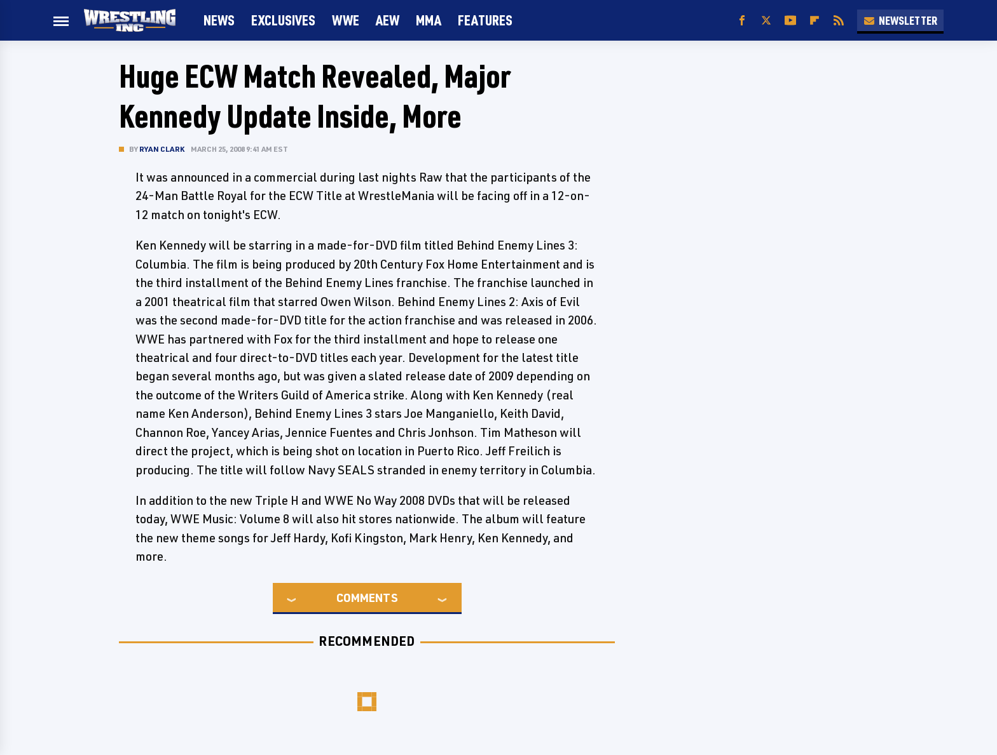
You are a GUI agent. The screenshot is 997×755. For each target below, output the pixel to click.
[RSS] (838, 20)
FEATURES (485, 20)
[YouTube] (790, 20)
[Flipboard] (814, 20)
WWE (345, 20)
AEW (387, 20)
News (219, 20)
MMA (428, 20)
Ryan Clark (161, 149)
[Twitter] (766, 20)
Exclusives (283, 20)
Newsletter (900, 20)
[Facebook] (742, 20)
